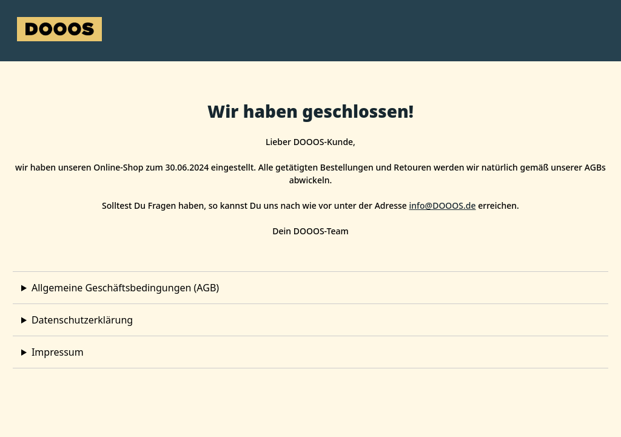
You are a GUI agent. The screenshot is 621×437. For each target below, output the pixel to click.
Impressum (58, 352)
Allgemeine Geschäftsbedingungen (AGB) (125, 287)
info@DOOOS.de (442, 205)
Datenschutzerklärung (82, 320)
